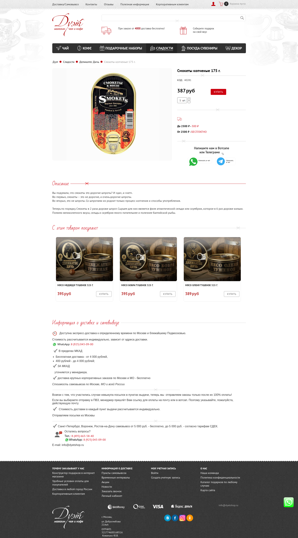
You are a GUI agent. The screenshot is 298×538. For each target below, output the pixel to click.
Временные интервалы (116, 477)
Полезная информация (134, 4)
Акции (105, 482)
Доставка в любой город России (72, 489)
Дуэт (55, 62)
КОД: (180, 80)
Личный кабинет (112, 496)
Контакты (91, 4)
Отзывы (109, 4)
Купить (103, 294)
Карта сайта (207, 490)
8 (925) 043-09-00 (82, 344)
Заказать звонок (112, 491)
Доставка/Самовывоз (65, 4)
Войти (154, 473)
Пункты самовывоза (114, 473)
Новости (107, 486)
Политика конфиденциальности (220, 477)
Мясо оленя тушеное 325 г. (201, 285)
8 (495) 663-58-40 (82, 436)
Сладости (68, 62)
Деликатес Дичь (89, 62)
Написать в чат (199, 160)
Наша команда (209, 473)
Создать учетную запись (165, 477)
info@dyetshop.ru (229, 505)
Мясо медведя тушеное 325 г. (75, 285)
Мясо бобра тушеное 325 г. (137, 285)
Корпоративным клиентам (172, 4)
